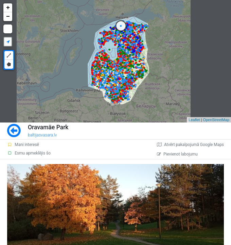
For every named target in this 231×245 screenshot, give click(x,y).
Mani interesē (23, 144)
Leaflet (194, 120)
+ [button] (8, 8)
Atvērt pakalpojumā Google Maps (190, 144)
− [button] (8, 17)
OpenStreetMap (216, 120)
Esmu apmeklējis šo (29, 153)
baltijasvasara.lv (42, 135)
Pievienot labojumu (177, 154)
